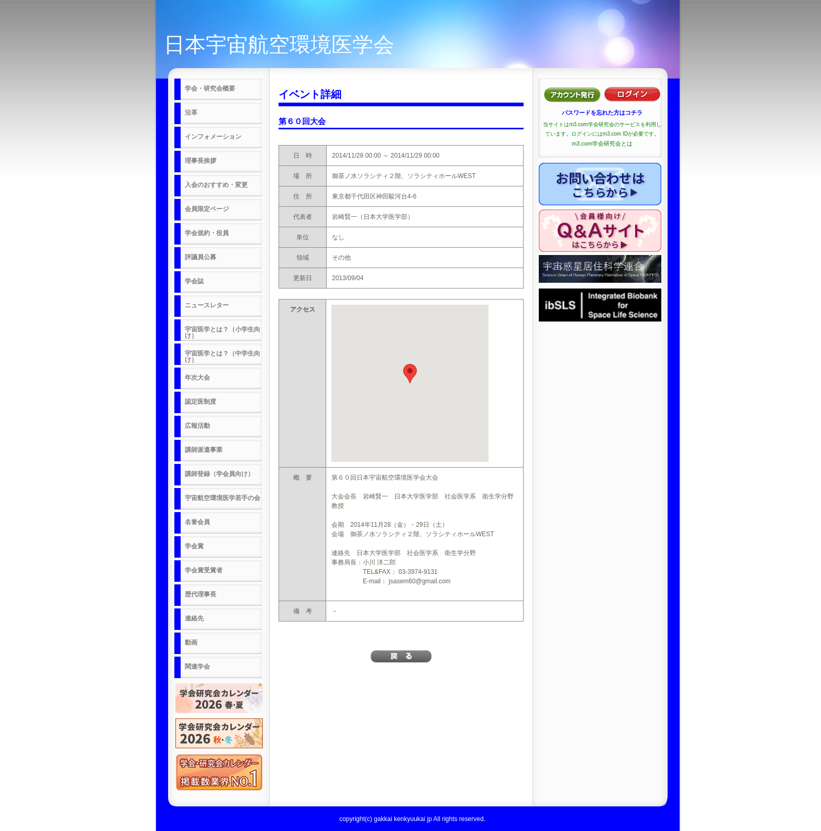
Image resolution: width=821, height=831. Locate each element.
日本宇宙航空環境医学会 (279, 44)
